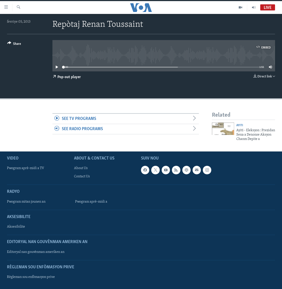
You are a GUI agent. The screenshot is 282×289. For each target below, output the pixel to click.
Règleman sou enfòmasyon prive (31, 277)
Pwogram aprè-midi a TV (25, 168)
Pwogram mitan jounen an (26, 201)
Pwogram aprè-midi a (91, 201)
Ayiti (239, 125)
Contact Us (82, 176)
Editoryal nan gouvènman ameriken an (35, 252)
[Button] (14, 44)
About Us (81, 168)
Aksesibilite (16, 227)
